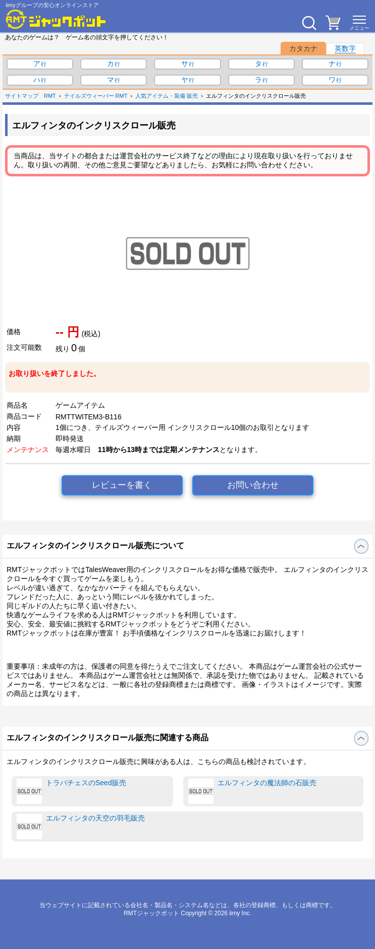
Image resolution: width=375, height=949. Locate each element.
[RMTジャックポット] (56, 19)
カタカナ (303, 48)
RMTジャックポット (151, 913)
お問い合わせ (253, 485)
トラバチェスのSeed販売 (71, 791)
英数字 (345, 48)
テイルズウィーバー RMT (96, 96)
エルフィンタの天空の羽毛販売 (81, 826)
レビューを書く (122, 485)
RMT (50, 96)
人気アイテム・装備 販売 (166, 96)
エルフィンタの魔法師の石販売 (252, 791)
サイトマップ (21, 96)
